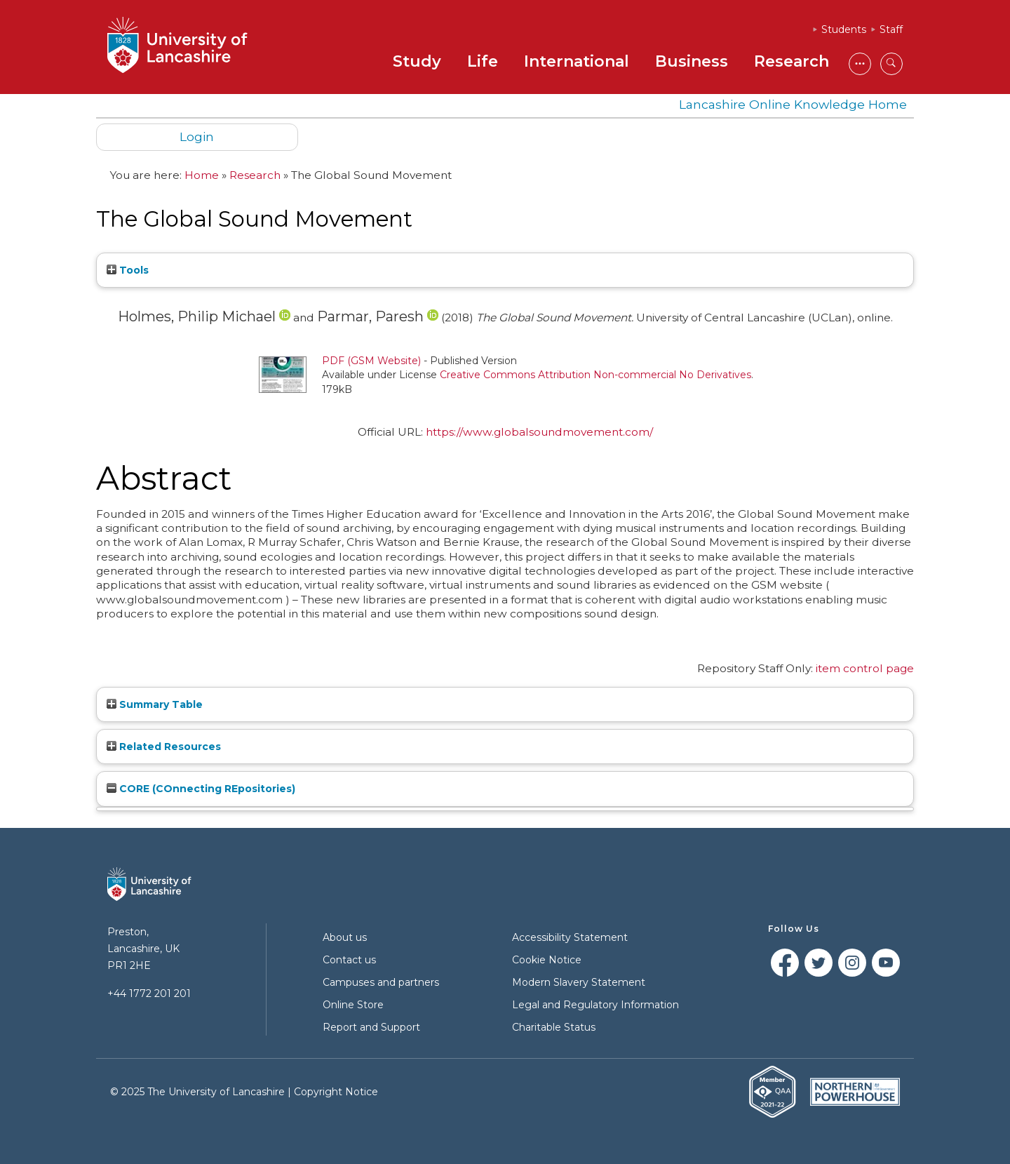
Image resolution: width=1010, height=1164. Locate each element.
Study (417, 61)
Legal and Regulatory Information (595, 1004)
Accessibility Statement (570, 937)
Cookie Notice (546, 960)
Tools (128, 270)
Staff (891, 29)
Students (843, 29)
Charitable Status (553, 1027)
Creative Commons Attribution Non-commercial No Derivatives (595, 374)
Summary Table (155, 704)
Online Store (353, 1004)
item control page (865, 668)
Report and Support (371, 1027)
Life (482, 61)
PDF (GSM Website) (371, 360)
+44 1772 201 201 (149, 993)
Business (691, 61)
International (576, 61)
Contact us (349, 960)
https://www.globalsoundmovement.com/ (539, 432)
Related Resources (164, 746)
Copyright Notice (336, 1091)
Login (197, 136)
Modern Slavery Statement (578, 982)
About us (345, 937)
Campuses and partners (381, 982)
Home (201, 175)
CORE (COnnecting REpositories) (201, 788)
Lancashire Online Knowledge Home (793, 104)
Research (791, 61)
